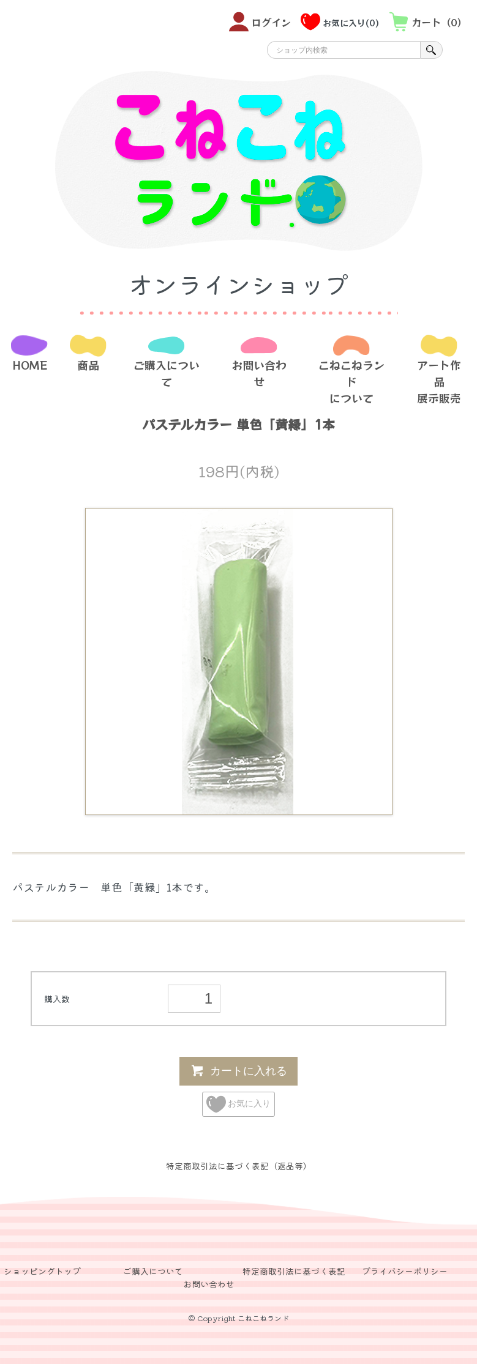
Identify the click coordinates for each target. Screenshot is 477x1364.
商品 (88, 365)
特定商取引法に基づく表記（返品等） (239, 1166)
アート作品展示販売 (439, 381)
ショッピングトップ (42, 1271)
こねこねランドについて (351, 381)
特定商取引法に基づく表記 (293, 1271)
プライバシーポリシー (405, 1271)
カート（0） (428, 21)
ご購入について (166, 373)
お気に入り (238, 1104)
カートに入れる (238, 1070)
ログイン (260, 21)
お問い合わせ (259, 373)
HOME (29, 365)
